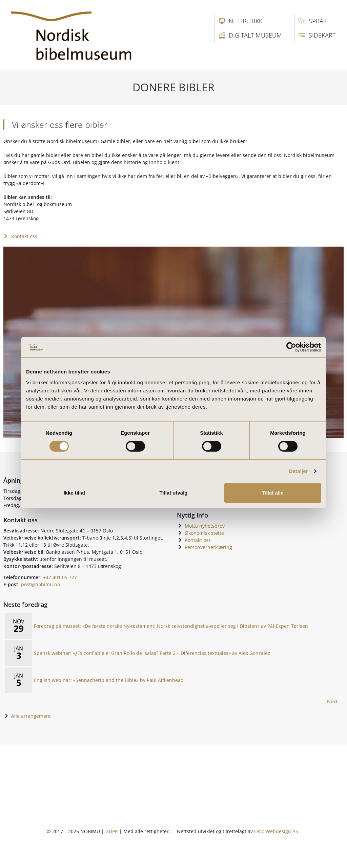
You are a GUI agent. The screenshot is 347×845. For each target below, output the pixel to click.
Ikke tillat (74, 493)
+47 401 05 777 (60, 577)
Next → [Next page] (335, 701)
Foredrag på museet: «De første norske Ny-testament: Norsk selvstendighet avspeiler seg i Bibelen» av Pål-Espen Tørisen (171, 626)
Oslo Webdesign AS (276, 831)
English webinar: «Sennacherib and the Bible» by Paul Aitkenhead (109, 680)
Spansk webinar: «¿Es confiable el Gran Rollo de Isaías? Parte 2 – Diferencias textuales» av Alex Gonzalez (152, 653)
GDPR (111, 831)
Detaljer (298, 471)
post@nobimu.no (40, 584)
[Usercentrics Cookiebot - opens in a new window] (291, 347)
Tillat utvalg (173, 493)
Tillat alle (273, 493)
